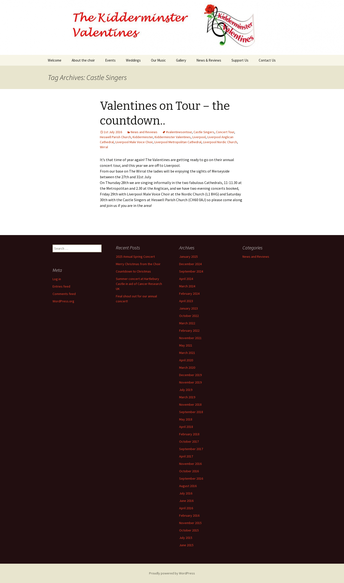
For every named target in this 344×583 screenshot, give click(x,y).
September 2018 (191, 412)
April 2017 (186, 456)
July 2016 (185, 493)
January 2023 (188, 308)
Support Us (239, 60)
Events (110, 60)
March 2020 (187, 367)
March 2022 (187, 323)
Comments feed (64, 294)
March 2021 (187, 353)
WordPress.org (63, 301)
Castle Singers (204, 132)
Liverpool (199, 137)
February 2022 (189, 330)
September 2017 (191, 449)
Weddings (133, 60)
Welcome (54, 60)
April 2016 (186, 508)
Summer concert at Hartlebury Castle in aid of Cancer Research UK (139, 284)
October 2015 (189, 530)
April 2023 (186, 301)
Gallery (181, 60)
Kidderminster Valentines (173, 137)
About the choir (83, 60)
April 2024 (186, 279)
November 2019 (190, 382)
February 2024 (189, 293)
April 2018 (186, 427)
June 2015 (186, 545)
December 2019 (190, 375)
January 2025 (188, 256)
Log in (57, 279)
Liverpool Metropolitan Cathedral (177, 142)
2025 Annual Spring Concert (135, 256)
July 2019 (185, 390)
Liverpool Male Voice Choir (134, 142)
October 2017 (189, 441)
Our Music (158, 60)
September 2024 (191, 271)
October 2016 (189, 471)
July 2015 (185, 538)
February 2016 (189, 515)
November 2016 (190, 464)
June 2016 (186, 501)
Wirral (104, 147)
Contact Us (267, 60)
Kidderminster (143, 137)
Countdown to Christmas (133, 271)
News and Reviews (144, 132)
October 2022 (189, 316)
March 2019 (187, 397)
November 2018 (190, 404)
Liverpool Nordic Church (220, 142)
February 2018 (189, 434)
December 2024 (190, 264)
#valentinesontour (179, 132)
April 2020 (186, 360)
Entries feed (61, 286)
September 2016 (191, 478)
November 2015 (190, 523)
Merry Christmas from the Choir (138, 264)
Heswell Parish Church (115, 137)
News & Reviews (208, 60)
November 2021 (190, 338)
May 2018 (185, 419)
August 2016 (188, 486)
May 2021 (185, 345)
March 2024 (187, 286)
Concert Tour (225, 132)
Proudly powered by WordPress (172, 573)
